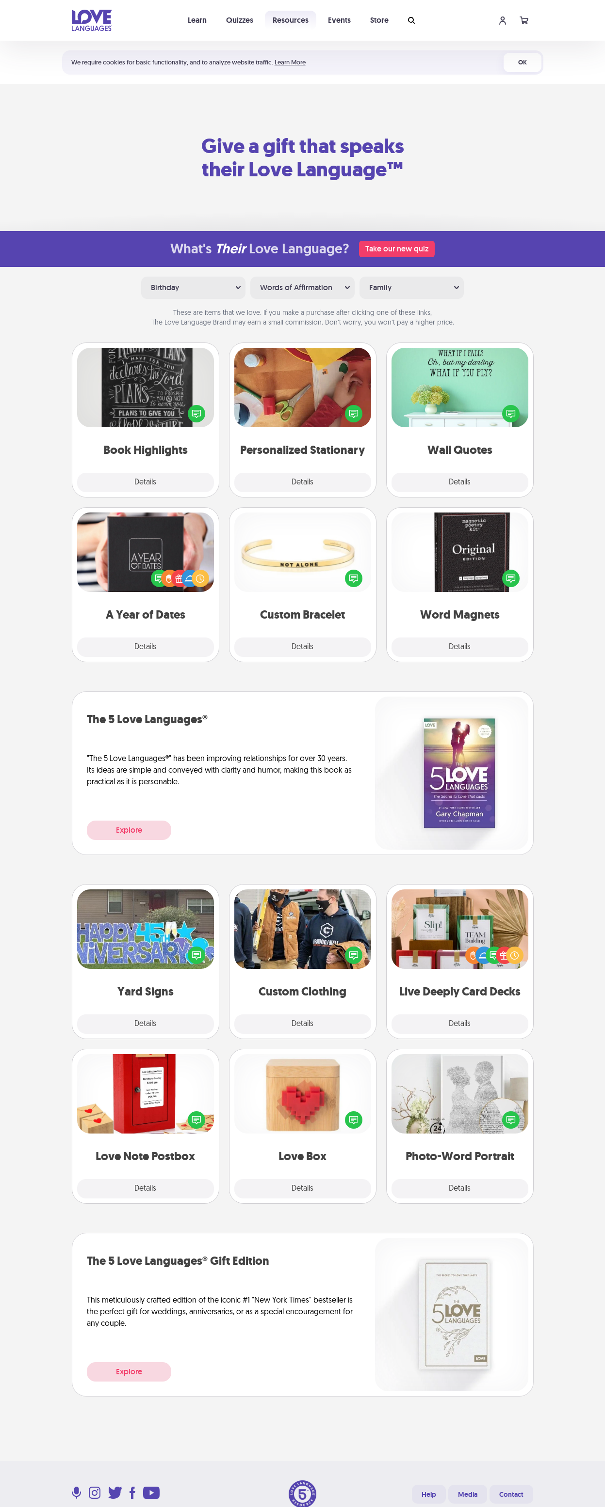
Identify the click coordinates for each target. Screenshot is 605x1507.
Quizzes (239, 20)
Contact (511, 1494)
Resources (291, 20)
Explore (129, 830)
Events (339, 20)
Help (429, 1494)
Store (379, 20)
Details (145, 482)
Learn (197, 20)
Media (467, 1494)
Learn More (290, 62)
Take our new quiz (396, 249)
